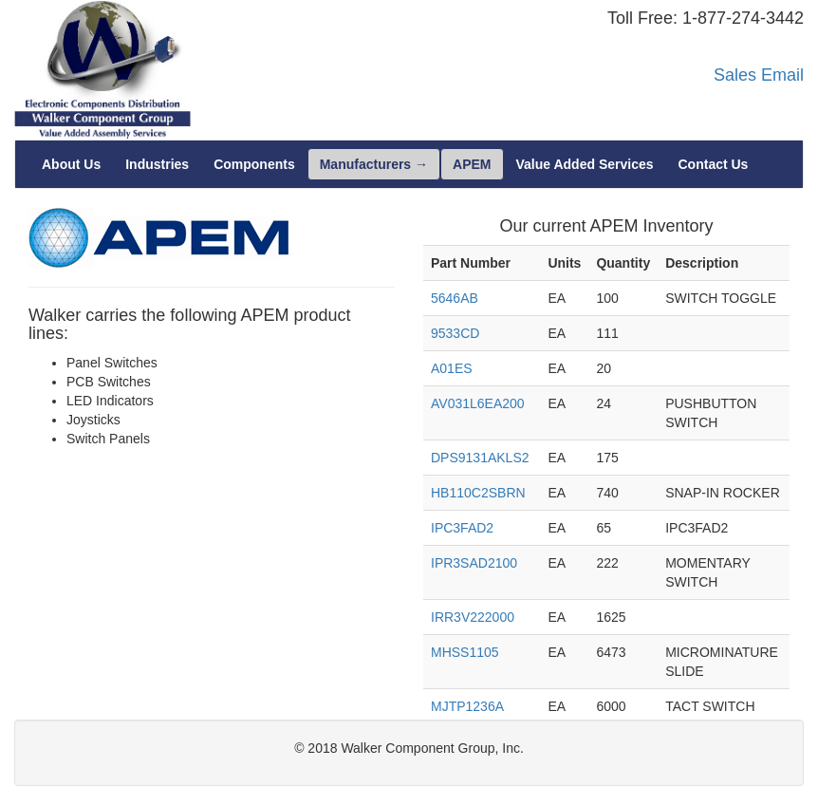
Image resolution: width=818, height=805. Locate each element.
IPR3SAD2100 (474, 563)
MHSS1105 (465, 652)
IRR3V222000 (472, 617)
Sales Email (759, 75)
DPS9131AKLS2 (480, 457)
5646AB (454, 298)
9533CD (455, 333)
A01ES (452, 368)
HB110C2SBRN (478, 492)
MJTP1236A (467, 706)
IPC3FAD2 (462, 527)
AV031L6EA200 (478, 403)
